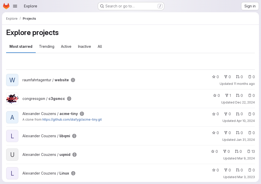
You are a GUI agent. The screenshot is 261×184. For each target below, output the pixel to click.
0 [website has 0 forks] (227, 77)
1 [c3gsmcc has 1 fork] (228, 95)
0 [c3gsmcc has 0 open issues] (251, 95)
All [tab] (100, 46)
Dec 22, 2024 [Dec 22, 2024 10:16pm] (245, 102)
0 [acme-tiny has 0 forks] (227, 114)
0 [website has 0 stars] (215, 77)
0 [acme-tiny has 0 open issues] (251, 114)
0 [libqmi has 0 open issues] (251, 133)
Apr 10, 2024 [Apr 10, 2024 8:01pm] (246, 121)
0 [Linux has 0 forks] (227, 170)
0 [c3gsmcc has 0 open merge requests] (239, 95)
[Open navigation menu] (15, 6)
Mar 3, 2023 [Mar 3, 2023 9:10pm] (246, 177)
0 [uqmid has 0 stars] (214, 151)
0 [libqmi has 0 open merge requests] (239, 133)
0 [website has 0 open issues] (251, 77)
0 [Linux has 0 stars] (215, 170)
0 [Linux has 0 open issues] (251, 170)
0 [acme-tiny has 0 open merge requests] (239, 114)
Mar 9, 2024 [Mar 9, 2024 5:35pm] (246, 158)
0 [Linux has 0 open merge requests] (239, 170)
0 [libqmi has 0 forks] (227, 133)
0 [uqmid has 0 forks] (226, 151)
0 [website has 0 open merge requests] (239, 77)
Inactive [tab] (84, 46)
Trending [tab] (46, 46)
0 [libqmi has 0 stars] (215, 133)
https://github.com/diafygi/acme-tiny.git (72, 119)
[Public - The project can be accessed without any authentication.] (73, 80)
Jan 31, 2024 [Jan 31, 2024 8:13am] (245, 140)
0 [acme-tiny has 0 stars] (215, 114)
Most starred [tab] (20, 46)
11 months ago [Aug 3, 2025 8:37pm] (244, 84)
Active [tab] (66, 46)
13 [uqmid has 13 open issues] (251, 151)
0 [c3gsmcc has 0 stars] (216, 95)
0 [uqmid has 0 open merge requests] (238, 151)
